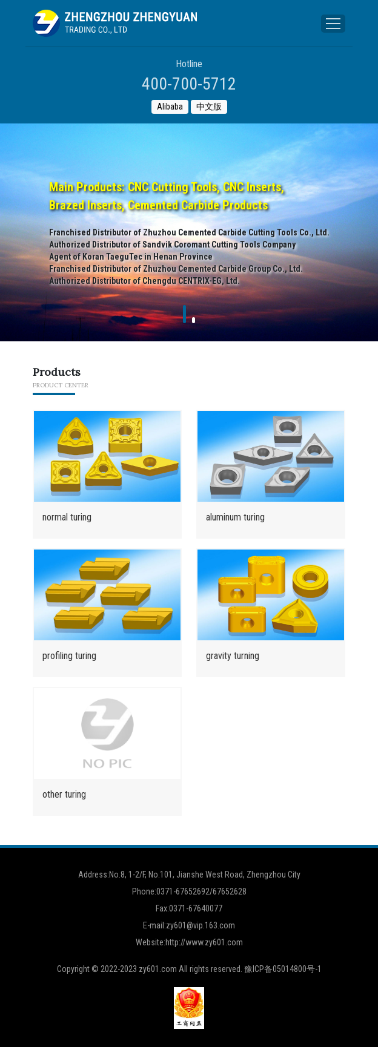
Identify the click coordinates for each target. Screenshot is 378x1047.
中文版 (209, 106)
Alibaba (170, 106)
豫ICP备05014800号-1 (283, 969)
